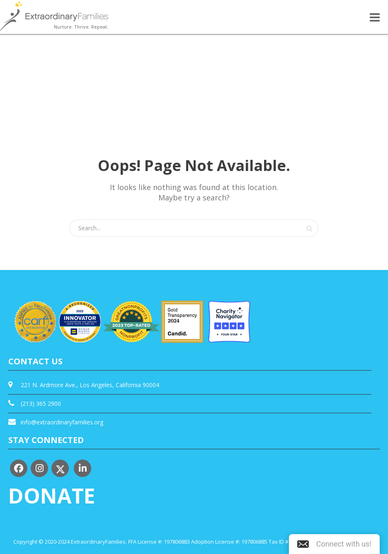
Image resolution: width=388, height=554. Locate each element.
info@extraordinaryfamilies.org (62, 422)
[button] (334, 544)
